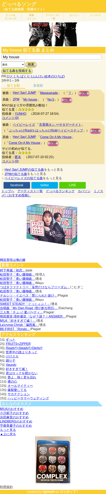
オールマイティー (20, 385)
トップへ (7, 191)
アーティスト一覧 (30, 191)
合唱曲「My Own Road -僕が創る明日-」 (29, 308)
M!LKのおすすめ (11, 409)
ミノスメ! (95, 15)
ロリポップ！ (69, 491)
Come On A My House (56, 137)
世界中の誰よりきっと (22, 352)
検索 (31, 64)
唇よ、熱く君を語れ (22, 377)
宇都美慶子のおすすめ (16, 425)
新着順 (38, 85)
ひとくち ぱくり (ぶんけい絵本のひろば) (36, 76)
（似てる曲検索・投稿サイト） (24, 9)
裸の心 (12, 381)
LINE (72, 185)
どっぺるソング (19, 4)
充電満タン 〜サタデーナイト (60, 124)
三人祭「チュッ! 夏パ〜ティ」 (21, 312)
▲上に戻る (8, 434)
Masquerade (49, 93)
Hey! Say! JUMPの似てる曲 (24, 169)
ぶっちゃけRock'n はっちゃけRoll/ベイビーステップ (46, 130)
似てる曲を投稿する (17, 70)
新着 (31, 17)
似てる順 (13, 85)
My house (30, 99)
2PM (16, 99)
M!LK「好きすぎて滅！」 (18, 320)
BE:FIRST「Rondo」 (15, 329)
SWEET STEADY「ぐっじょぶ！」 (25, 304)
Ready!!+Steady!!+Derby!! (24, 348)
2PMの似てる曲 (16, 174)
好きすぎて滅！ (17, 369)
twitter (44, 185)
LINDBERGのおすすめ (16, 421)
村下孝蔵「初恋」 (12, 270)
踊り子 (10, 360)
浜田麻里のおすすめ (14, 417)
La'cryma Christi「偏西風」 (19, 325)
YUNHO (20, 113)
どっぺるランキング (60, 191)
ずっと (10, 339)
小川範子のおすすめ (14, 413)
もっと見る (8, 430)
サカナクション (19, 394)
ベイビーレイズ (24, 124)
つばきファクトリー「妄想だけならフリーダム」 (35, 287)
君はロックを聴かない (22, 373)
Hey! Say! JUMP (24, 92)
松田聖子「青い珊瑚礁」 (17, 274)
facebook (16, 185)
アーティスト (53, 17)
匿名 (18, 157)
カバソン (74, 15)
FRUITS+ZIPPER (18, 344)
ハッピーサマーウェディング (28, 398)
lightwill (48, 491)
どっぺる (11, 17)
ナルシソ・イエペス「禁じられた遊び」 (28, 295)
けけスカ (12, 356)
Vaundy (11, 364)
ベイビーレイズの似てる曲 (24, 178)
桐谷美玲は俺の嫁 (12, 259)
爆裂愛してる (17, 390)
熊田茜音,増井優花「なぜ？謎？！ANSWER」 (33, 316)
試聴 (84, 93)
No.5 (51, 99)
